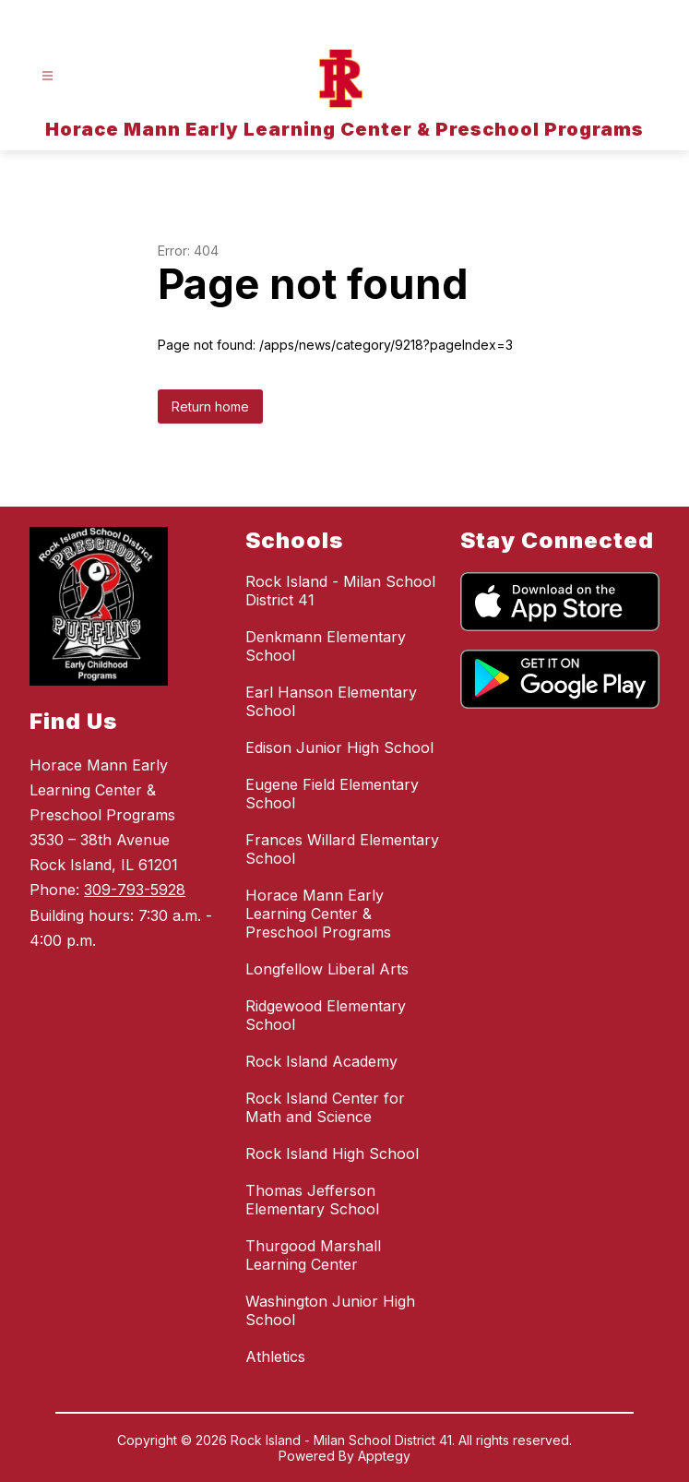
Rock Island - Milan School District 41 (340, 590)
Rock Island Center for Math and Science (325, 1107)
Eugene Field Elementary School (332, 793)
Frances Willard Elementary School (342, 849)
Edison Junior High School (339, 747)
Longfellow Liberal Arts (327, 969)
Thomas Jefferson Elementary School (312, 1199)
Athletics (275, 1356)
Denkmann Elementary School (325, 645)
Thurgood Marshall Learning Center (313, 1255)
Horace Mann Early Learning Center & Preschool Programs (318, 913)
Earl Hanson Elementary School (331, 701)
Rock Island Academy (321, 1061)
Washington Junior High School (330, 1310)
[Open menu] (47, 76)
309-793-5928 (134, 889)
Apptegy (384, 1456)
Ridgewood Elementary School (325, 1015)
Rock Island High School (332, 1153)
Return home (210, 406)
